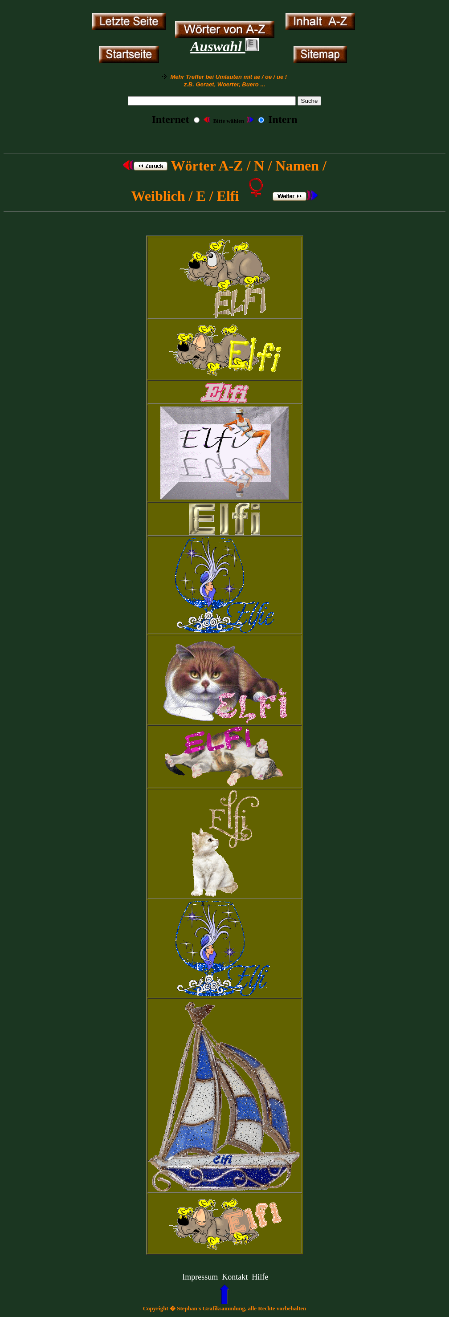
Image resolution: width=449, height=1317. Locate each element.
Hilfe (260, 1276)
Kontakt (235, 1276)
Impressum (200, 1276)
